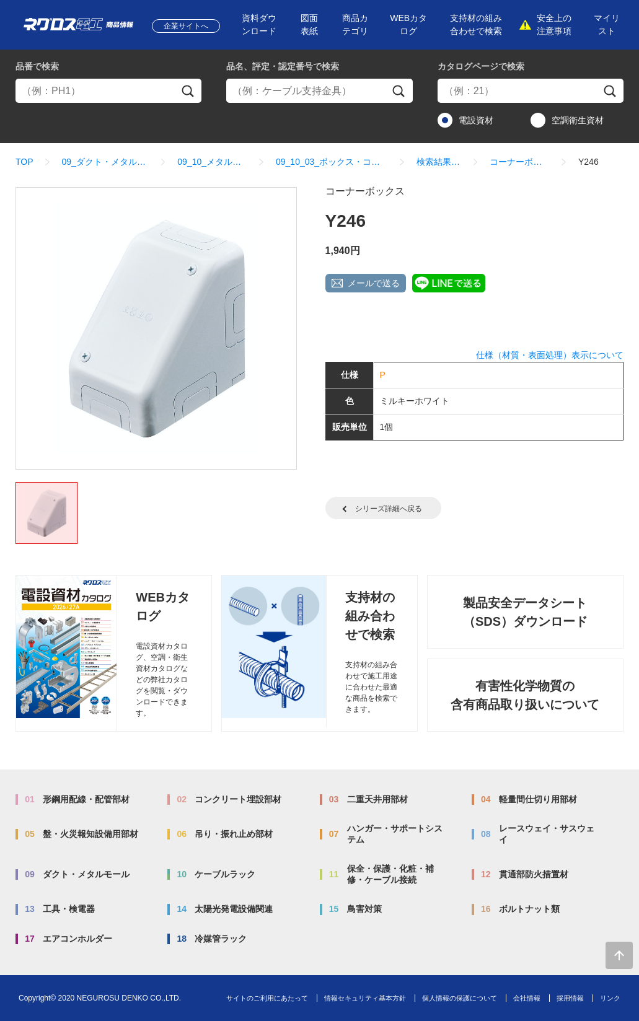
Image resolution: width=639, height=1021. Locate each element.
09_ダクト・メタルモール (105, 162)
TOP (24, 162)
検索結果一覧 (438, 162)
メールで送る (374, 283)
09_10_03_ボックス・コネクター (332, 162)
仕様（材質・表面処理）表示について (550, 355)
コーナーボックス (520, 162)
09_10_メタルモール (212, 162)
